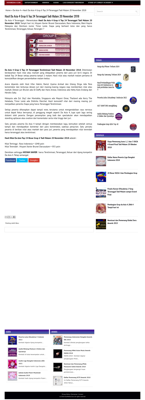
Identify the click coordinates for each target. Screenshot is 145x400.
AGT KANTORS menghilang (107, 106)
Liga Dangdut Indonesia (73, 2)
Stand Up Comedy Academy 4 (100, 2)
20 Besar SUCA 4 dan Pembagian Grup (122, 173)
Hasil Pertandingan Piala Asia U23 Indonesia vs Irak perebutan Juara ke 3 (106, 86)
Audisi (56, 2)
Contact (81, 394)
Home (8, 10)
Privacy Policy (66, 394)
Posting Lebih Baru (12, 223)
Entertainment (31, 2)
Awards (45, 2)
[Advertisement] (48, 189)
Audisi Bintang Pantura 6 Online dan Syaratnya (105, 115)
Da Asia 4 (17, 10)
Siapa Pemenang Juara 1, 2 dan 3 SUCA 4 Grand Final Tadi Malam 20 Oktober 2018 (122, 144)
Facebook (10, 160)
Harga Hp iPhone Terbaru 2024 (108, 66)
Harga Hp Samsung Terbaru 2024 (109, 75)
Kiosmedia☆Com (14, 2)
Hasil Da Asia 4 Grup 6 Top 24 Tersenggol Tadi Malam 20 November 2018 (42, 16)
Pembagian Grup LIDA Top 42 (107, 124)
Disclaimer (74, 394)
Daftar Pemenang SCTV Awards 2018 (77, 377)
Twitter (22, 160)
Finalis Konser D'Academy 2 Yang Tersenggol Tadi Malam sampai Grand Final (122, 192)
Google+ (34, 160)
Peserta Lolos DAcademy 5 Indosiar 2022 (112, 98)
